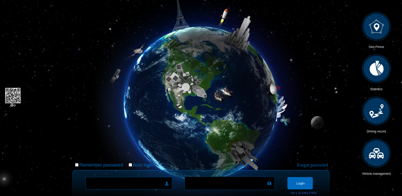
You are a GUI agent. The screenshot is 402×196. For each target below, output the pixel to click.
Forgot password (312, 165)
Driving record (376, 131)
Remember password (101, 165)
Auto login (143, 165)
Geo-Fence (376, 47)
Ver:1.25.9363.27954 (303, 193)
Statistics (376, 89)
